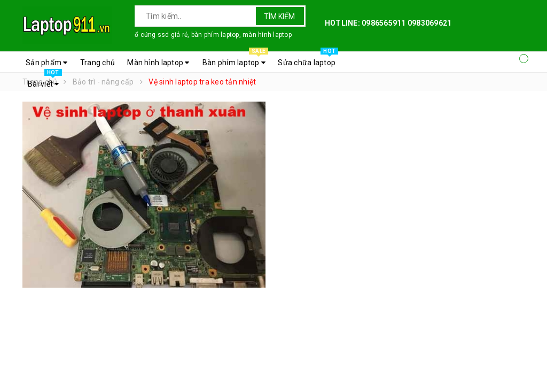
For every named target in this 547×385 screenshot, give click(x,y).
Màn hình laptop (158, 62)
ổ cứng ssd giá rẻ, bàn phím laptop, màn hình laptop (213, 34)
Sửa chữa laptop (308, 60)
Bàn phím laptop (235, 60)
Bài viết (45, 81)
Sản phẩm (47, 62)
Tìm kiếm (279, 16)
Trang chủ (97, 62)
